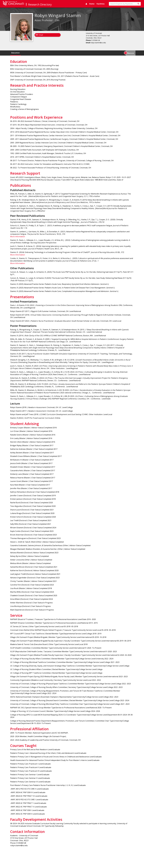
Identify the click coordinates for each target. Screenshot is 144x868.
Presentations (115, 53)
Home (91, 4)
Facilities (101, 4)
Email (41, 35)
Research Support (86, 53)
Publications (102, 53)
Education (15, 53)
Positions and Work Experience (64, 53)
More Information (17, 236)
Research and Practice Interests (35, 53)
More (130, 53)
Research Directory (40, 4)
